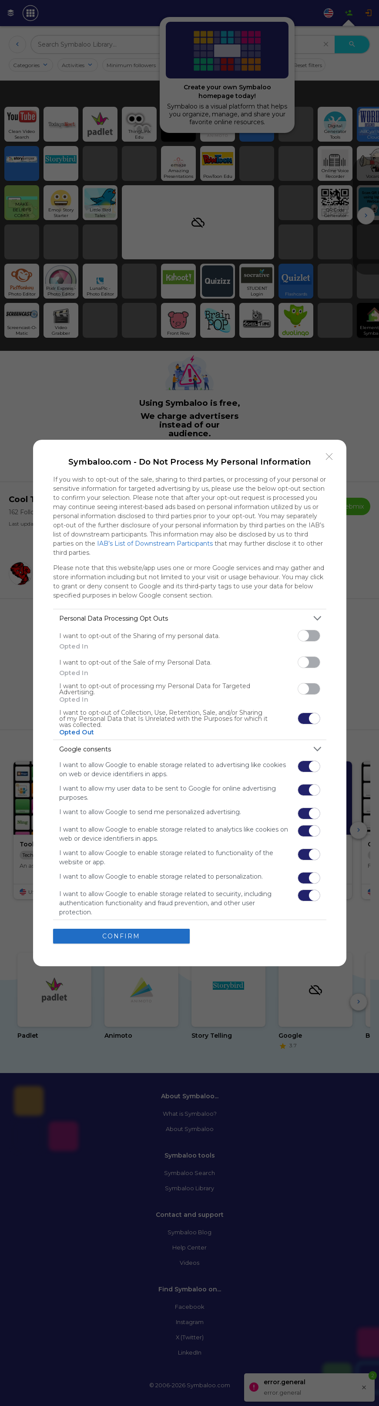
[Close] (329, 456)
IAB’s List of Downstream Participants (155, 543)
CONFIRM (121, 936)
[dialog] (189, 703)
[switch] (309, 636)
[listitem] (189, 618)
